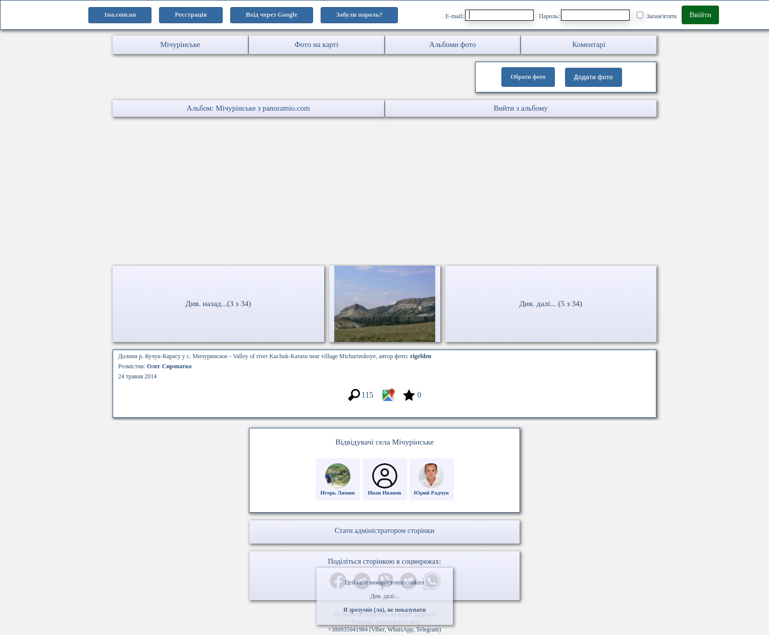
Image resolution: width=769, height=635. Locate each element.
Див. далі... (384, 596)
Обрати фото (527, 76)
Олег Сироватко (169, 366)
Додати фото (593, 77)
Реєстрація (191, 14)
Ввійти (700, 15)
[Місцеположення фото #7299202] (388, 400)
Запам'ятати (657, 16)
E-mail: (489, 15)
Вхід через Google (271, 14)
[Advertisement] (303, 192)
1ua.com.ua (120, 14)
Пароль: (584, 15)
